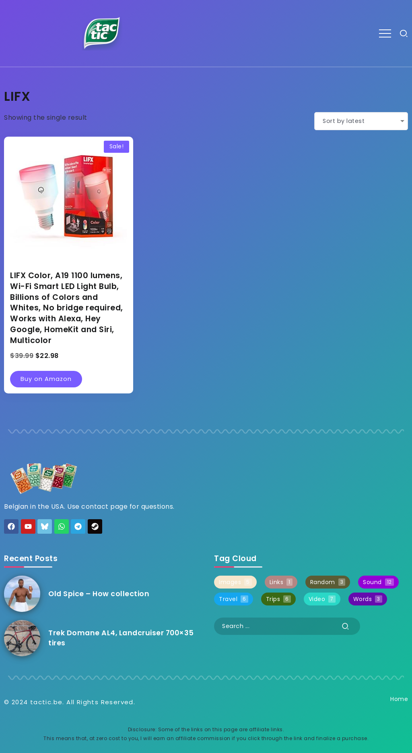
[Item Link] (22, 594)
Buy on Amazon (46, 379)
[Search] (287, 626)
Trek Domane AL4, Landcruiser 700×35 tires (121, 638)
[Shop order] (361, 121)
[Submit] (345, 626)
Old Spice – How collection (98, 594)
